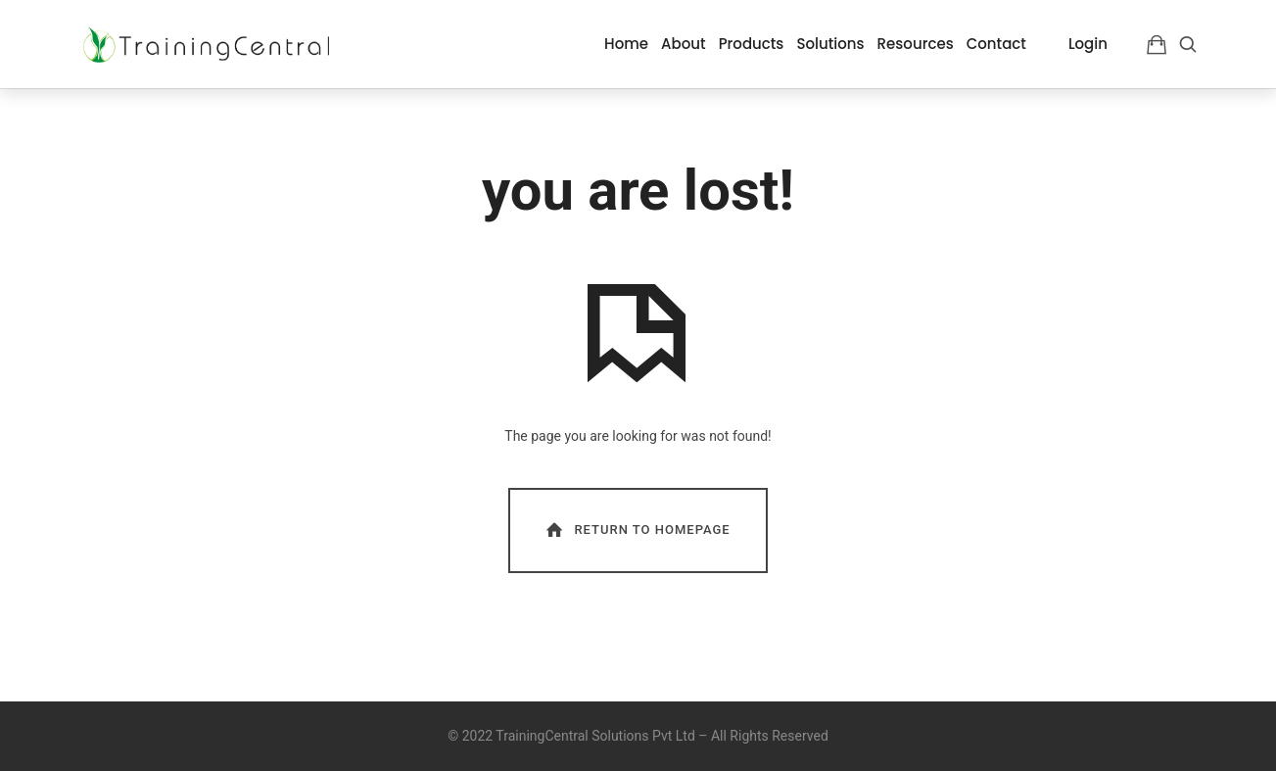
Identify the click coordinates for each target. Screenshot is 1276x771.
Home (626, 43)
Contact (996, 43)
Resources (915, 43)
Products (751, 43)
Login (1088, 43)
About (683, 43)
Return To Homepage (637, 529)
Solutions (830, 43)
